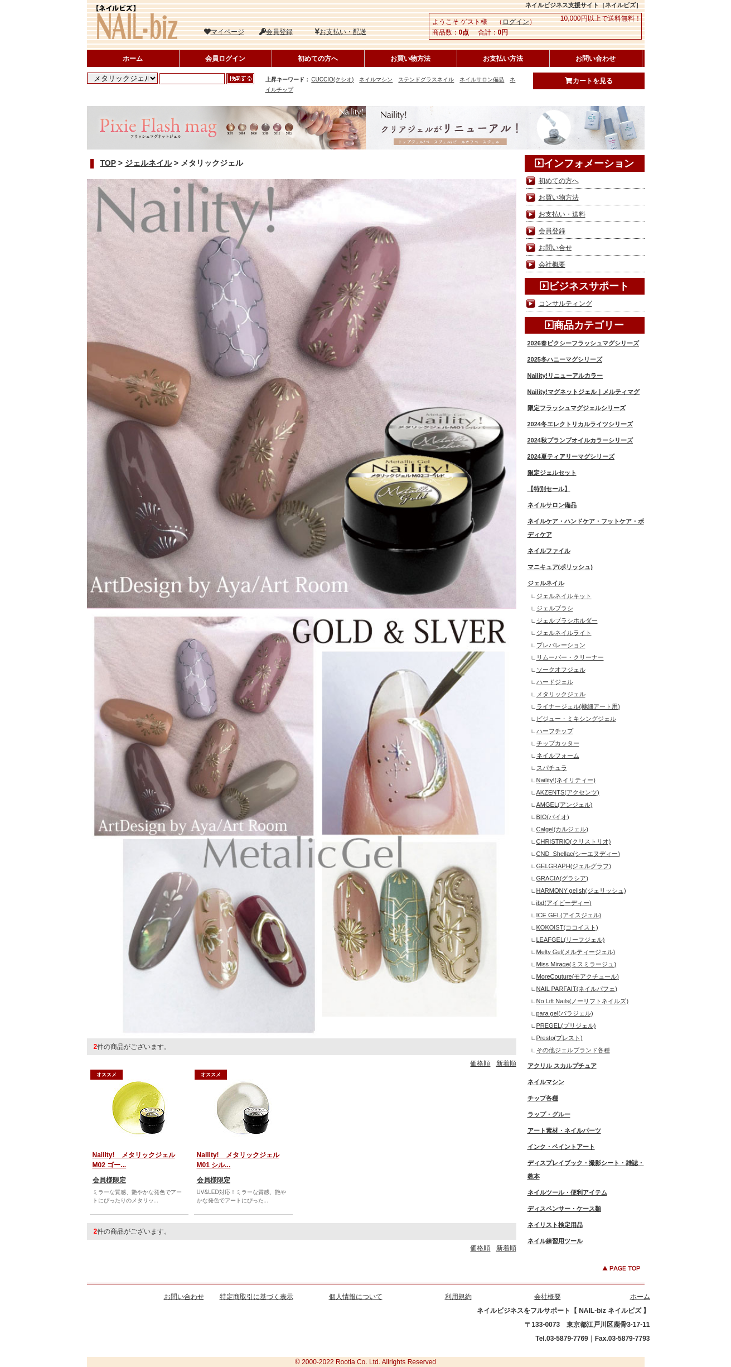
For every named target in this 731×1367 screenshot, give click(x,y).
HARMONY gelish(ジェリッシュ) (581, 890)
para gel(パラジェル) (564, 1013)
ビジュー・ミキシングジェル (576, 718)
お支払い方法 (503, 58)
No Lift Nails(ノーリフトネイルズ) (582, 1001)
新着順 (506, 1063)
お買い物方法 (410, 58)
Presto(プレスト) (559, 1037)
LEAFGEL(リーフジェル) (570, 939)
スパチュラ (551, 767)
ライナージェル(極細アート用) (578, 706)
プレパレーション (560, 645)
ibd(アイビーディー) (564, 902)
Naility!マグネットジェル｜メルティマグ (583, 391)
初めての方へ (318, 58)
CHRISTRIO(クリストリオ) (573, 841)
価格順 (480, 1063)
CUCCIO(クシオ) (332, 79)
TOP (108, 162)
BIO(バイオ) (552, 817)
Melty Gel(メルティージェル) (576, 952)
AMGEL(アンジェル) (564, 804)
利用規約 (458, 1297)
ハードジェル (554, 681)
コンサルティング (565, 303)
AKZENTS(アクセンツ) (567, 792)
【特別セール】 (548, 488)
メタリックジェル (560, 694)
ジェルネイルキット (564, 596)
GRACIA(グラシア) (562, 878)
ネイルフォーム (557, 755)
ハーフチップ (554, 731)
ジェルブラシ (554, 608)
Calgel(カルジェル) (562, 829)
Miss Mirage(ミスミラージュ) (576, 964)
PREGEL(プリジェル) (566, 1025)
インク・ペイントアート (561, 1146)
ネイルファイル (548, 550)
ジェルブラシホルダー (567, 620)
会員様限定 (109, 1180)
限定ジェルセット (552, 472)
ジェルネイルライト (564, 632)
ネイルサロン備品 (481, 79)
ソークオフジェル (560, 669)
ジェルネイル (148, 162)
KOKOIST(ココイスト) (567, 927)
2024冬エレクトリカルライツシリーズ (580, 424)
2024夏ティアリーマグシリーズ (570, 456)
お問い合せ (555, 248)
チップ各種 (542, 1098)
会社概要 (552, 264)
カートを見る (589, 81)
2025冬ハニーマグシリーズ (564, 359)
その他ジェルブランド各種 (573, 1050)
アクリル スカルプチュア (562, 1065)
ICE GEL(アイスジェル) (569, 915)
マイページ (224, 32)
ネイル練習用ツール (555, 1241)
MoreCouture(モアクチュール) (577, 976)
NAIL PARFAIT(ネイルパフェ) (576, 988)
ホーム (133, 58)
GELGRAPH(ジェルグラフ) (573, 866)
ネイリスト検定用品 (555, 1224)
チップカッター (557, 743)
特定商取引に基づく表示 (256, 1297)
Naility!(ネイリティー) (566, 780)
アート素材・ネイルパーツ (564, 1130)
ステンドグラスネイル (426, 79)
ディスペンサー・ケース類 (564, 1208)
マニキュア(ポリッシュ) (560, 567)
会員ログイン (225, 58)
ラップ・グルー (548, 1114)
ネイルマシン (376, 79)
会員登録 (276, 32)
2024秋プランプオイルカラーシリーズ (580, 440)
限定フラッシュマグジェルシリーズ (576, 408)
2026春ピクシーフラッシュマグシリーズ (583, 343)
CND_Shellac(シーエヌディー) (578, 853)
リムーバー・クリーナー (570, 657)
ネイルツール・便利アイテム (567, 1192)
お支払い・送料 (562, 214)
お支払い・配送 (340, 32)
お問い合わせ (595, 58)
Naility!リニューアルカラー (565, 375)
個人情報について (356, 1297)
